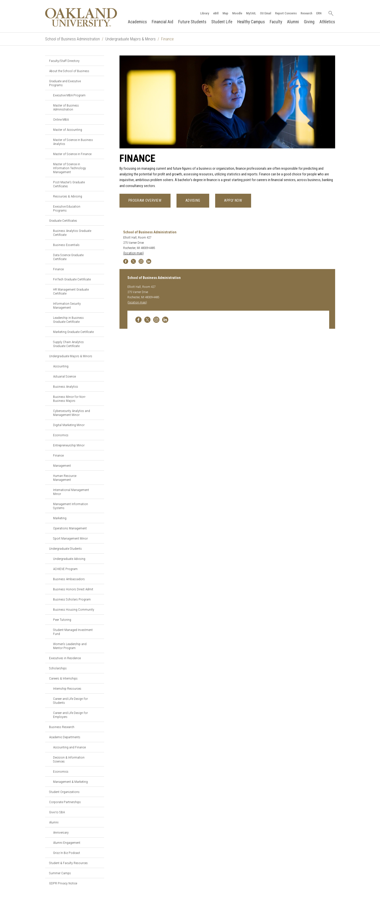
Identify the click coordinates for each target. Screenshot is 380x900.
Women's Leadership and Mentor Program (70, 646)
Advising (192, 200)
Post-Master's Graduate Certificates (69, 184)
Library (204, 13)
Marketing (59, 518)
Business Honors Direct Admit (73, 589)
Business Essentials (66, 245)
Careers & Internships (63, 678)
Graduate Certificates (63, 220)
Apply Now (233, 200)
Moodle (237, 13)
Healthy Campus (251, 21)
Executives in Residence (65, 658)
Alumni (293, 21)
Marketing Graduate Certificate (73, 332)
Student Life (221, 21)
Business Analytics (65, 386)
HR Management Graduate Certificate (71, 291)
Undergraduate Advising (69, 559)
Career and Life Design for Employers (70, 715)
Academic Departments (64, 737)
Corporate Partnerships (65, 802)
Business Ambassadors (69, 579)
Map (225, 13)
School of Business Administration (72, 39)
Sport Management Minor (70, 538)
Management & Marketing (70, 782)
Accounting (60, 366)
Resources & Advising (67, 196)
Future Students (192, 21)
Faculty (276, 21)
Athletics (327, 21)
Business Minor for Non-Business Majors (69, 399)
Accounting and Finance (69, 747)
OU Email (265, 13)
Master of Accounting (67, 130)
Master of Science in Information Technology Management (69, 168)
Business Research (61, 727)
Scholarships (58, 668)
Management (62, 465)
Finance (58, 269)
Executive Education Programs (66, 208)
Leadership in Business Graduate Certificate (68, 320)
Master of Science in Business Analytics (73, 142)
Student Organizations (64, 792)
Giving (309, 21)
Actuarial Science (64, 376)
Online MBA (61, 119)
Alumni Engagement (66, 843)
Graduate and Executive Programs (65, 83)
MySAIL (251, 13)
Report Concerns (286, 13)
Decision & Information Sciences (69, 759)
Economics (60, 435)
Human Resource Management (64, 478)
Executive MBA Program (69, 95)
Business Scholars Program (72, 599)
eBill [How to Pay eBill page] (216, 13)
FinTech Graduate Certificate (72, 279)
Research (306, 13)
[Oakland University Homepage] (81, 17)
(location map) (133, 253)
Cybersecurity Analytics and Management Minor (71, 413)
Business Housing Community (73, 609)
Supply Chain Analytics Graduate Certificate (68, 344)
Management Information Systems (70, 506)
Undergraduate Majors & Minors (130, 39)
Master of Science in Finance (72, 154)
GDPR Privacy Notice (63, 883)
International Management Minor (71, 492)
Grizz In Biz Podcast (66, 853)
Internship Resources (67, 688)
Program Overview (145, 200)
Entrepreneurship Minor (69, 445)
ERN (319, 13)
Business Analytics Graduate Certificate (72, 233)
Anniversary (61, 832)
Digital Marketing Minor (69, 425)
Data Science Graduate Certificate (68, 257)
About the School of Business (69, 71)
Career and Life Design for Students (70, 701)
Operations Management (70, 528)
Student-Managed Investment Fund (73, 632)
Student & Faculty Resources (68, 863)
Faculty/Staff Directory (64, 61)
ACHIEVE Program (65, 569)
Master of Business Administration (66, 107)
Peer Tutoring (62, 620)
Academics (137, 21)
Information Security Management (67, 305)
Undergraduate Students (65, 548)
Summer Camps (60, 873)
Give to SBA (57, 812)
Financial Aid (162, 21)
